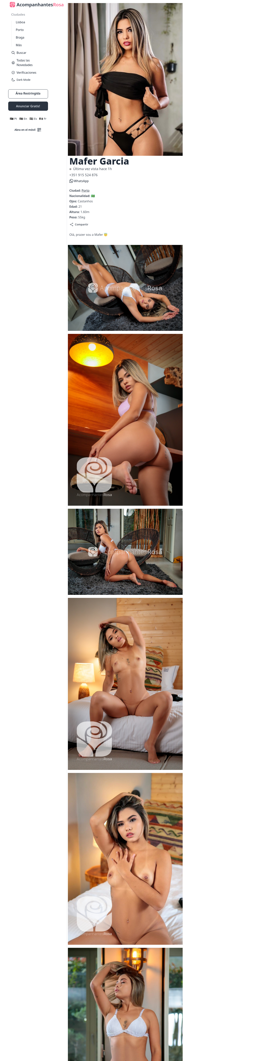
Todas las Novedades (22, 62)
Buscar (18, 53)
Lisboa (20, 22)
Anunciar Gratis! (28, 106)
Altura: (75, 212)
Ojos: (73, 201)
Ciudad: (75, 190)
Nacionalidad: (80, 196)
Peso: (73, 217)
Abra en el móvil (28, 130)
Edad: (73, 206)
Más (19, 45)
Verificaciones (23, 72)
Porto (20, 30)
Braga (20, 37)
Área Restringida (28, 93)
